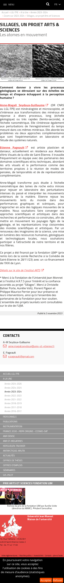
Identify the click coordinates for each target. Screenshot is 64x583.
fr (55, 4)
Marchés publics (25, 555)
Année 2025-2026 (13, 383)
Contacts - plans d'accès (54, 555)
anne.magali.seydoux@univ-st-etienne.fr (31, 346)
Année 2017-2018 (13, 407)
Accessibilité (38, 555)
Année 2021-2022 (13, 399)
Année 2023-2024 (13, 391)
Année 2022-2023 (13, 395)
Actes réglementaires (9, 555)
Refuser (58, 580)
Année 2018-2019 (13, 403)
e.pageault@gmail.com (21, 356)
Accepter (45, 580)
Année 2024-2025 (13, 387)
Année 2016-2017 (13, 411)
